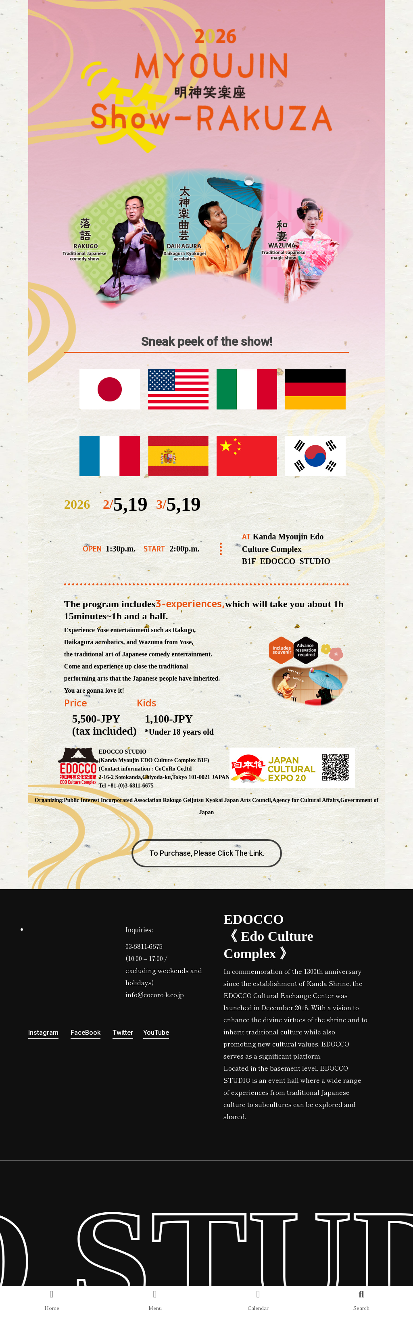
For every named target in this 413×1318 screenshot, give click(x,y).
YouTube (156, 1032)
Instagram (43, 1032)
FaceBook (85, 1032)
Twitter (123, 1032)
